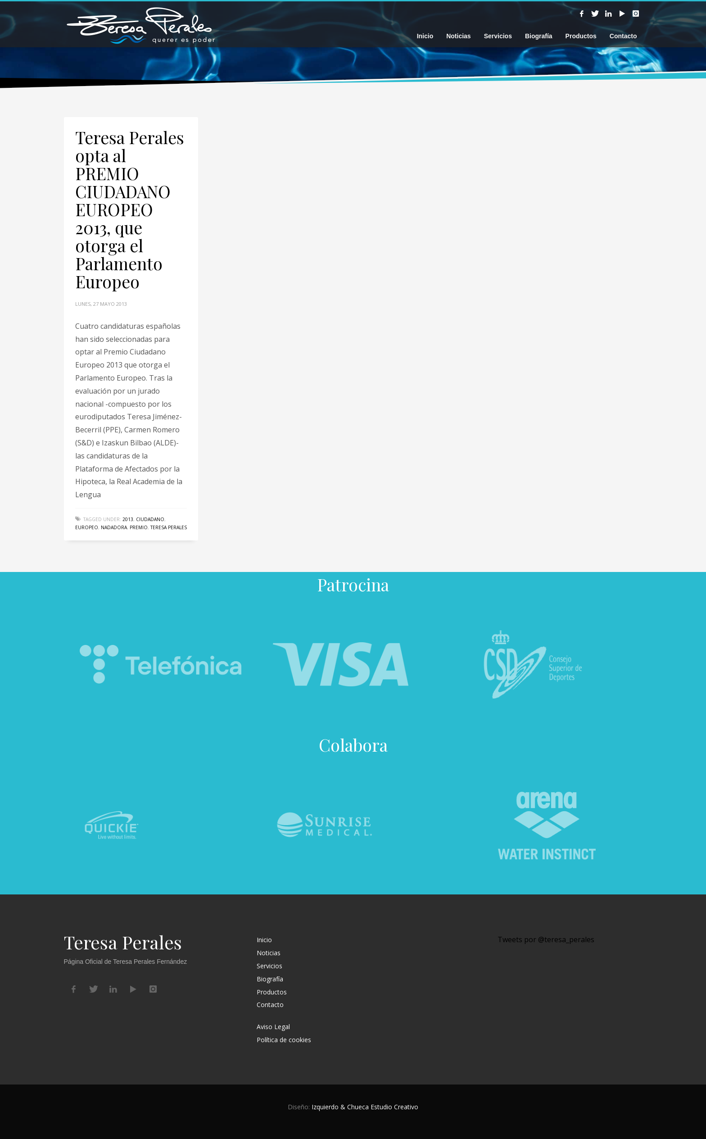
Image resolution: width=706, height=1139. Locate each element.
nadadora (114, 527)
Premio (139, 527)
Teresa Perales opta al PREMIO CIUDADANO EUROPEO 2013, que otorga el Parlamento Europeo (129, 209)
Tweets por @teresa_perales (546, 939)
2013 (127, 519)
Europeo (86, 527)
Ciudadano (150, 519)
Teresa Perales (168, 527)
